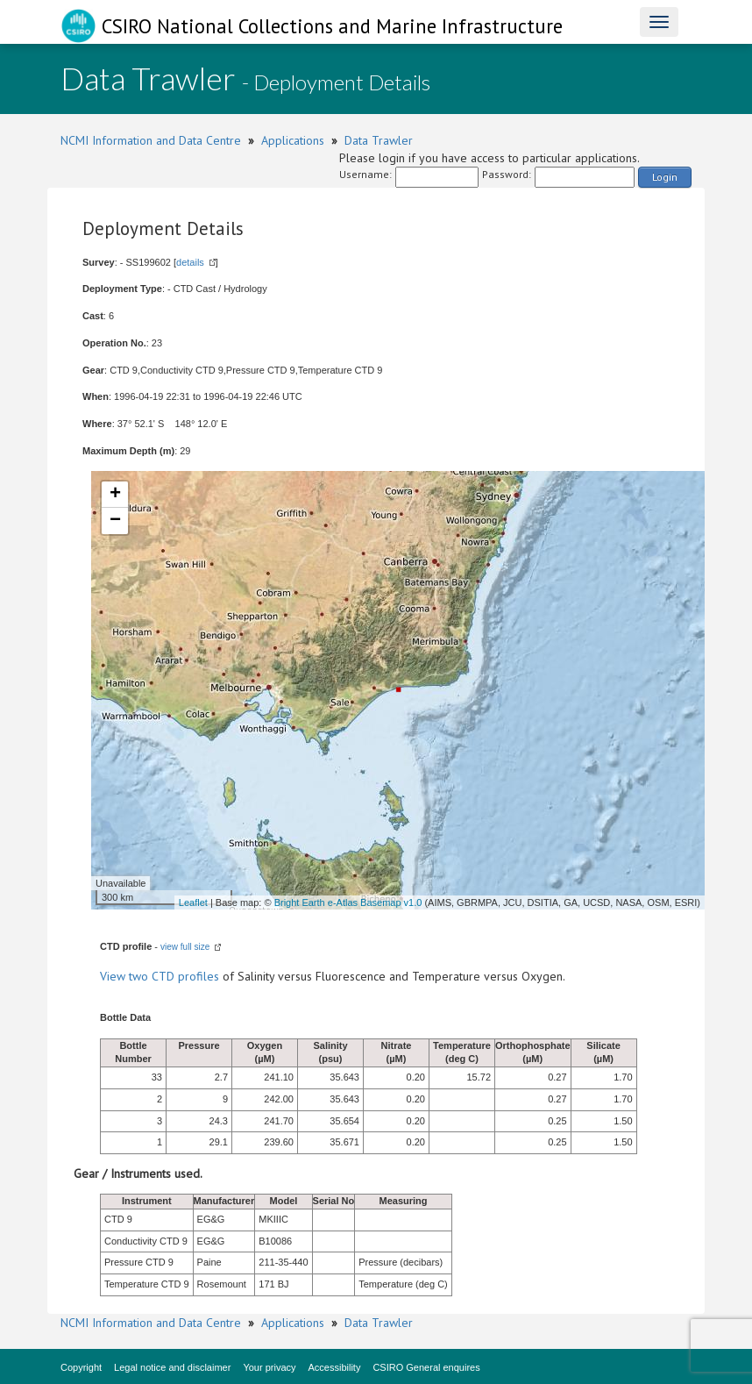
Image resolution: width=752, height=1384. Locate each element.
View (114, 976)
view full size (184, 947)
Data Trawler (378, 140)
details (190, 262)
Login (665, 176)
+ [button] (115, 495)
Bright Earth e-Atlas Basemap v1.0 (348, 902)
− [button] (115, 521)
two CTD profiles (174, 976)
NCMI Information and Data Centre (150, 140)
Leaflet (193, 902)
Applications (292, 140)
